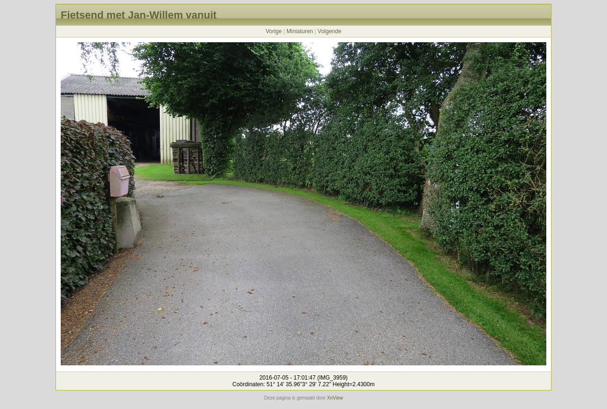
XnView (335, 397)
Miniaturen (299, 31)
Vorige (274, 31)
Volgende (329, 31)
